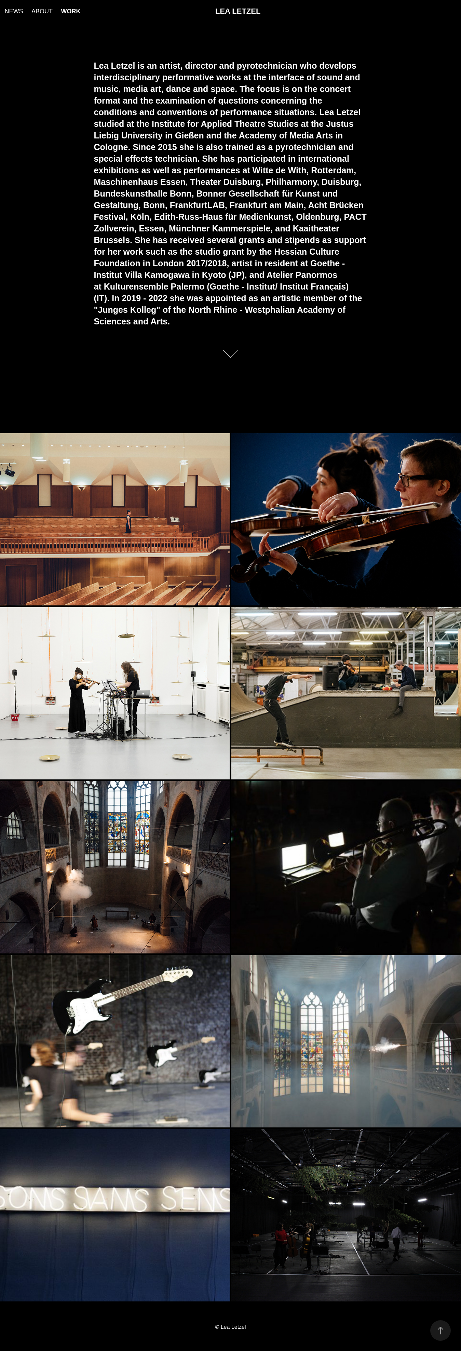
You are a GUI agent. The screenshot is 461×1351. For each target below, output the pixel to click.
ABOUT (42, 11)
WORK (70, 11)
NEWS (13, 11)
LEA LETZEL (237, 11)
